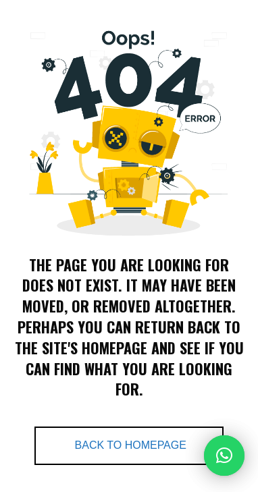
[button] (224, 455)
